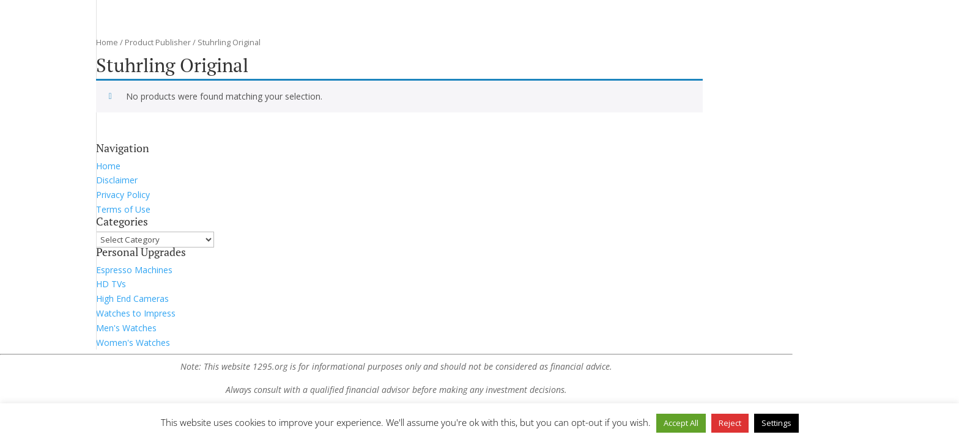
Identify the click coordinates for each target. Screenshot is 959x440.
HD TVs (111, 284)
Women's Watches (133, 342)
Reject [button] (730, 422)
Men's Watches (126, 328)
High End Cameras (132, 298)
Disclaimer (117, 180)
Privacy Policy (123, 194)
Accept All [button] (681, 422)
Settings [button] (776, 422)
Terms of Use (123, 209)
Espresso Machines (134, 270)
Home (107, 42)
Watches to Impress (136, 313)
